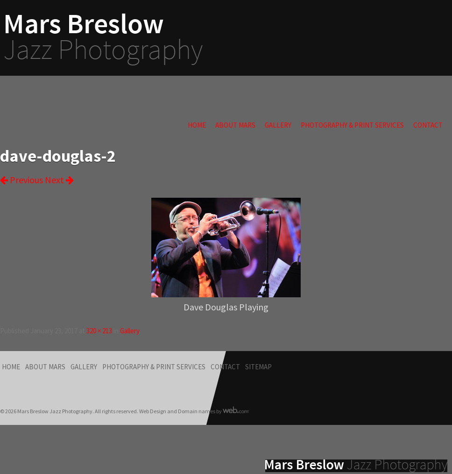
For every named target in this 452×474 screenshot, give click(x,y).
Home (197, 125)
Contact (428, 125)
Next (59, 180)
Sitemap (258, 366)
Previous (21, 180)
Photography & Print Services (352, 125)
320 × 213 (99, 330)
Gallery (278, 125)
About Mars (235, 125)
